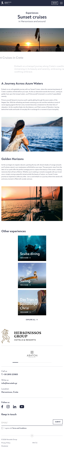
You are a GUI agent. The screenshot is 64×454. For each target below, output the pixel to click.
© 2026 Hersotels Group (9, 440)
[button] (15, 362)
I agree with (16, 428)
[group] (32, 354)
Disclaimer (4, 446)
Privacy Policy (5, 443)
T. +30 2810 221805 (9, 374)
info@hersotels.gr (9, 383)
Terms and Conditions (19, 428)
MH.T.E (34, 443)
